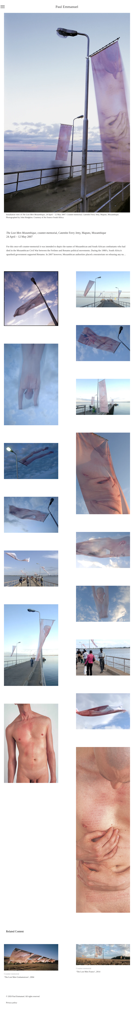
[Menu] (2, 6)
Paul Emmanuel (67, 7)
